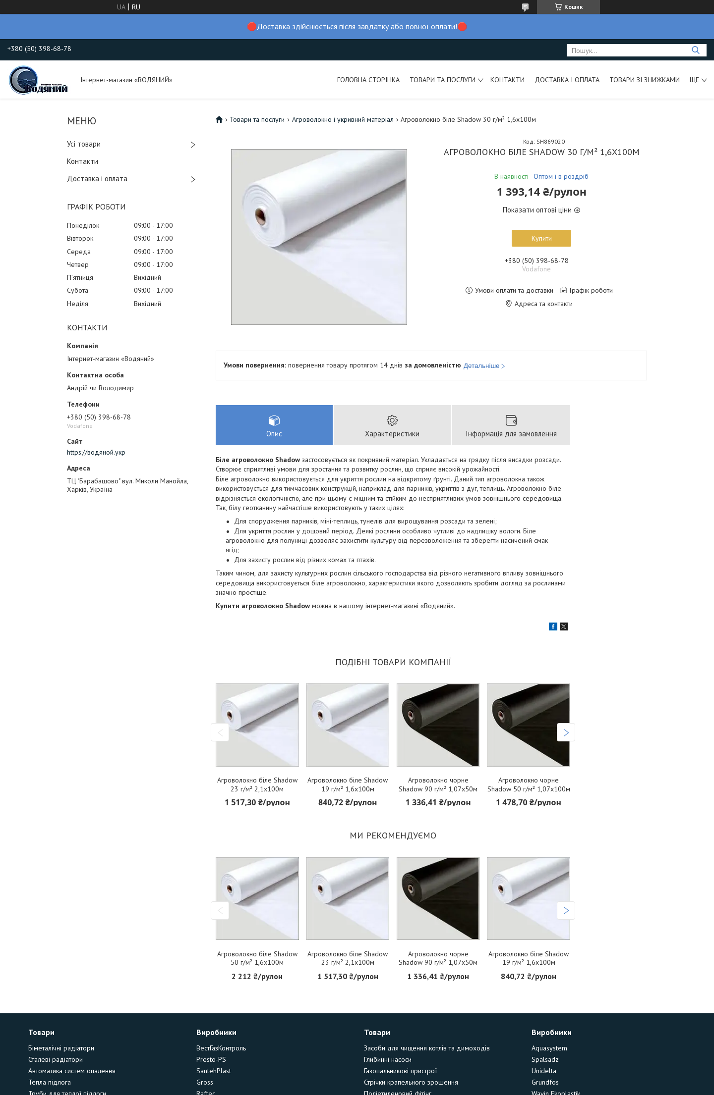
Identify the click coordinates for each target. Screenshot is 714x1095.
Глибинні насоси (388, 1059)
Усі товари (84, 144)
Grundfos (545, 1082)
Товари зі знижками (644, 79)
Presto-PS (211, 1059)
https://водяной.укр (96, 452)
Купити (542, 238)
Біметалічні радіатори (61, 1047)
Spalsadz (545, 1059)
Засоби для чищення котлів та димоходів (427, 1047)
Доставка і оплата (567, 79)
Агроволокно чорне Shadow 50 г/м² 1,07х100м (528, 784)
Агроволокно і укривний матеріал (343, 119)
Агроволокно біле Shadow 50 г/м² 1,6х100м (257, 958)
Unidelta (544, 1070)
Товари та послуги (443, 79)
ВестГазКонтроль (221, 1047)
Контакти (507, 79)
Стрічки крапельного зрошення (411, 1082)
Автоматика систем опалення (72, 1070)
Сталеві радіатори (55, 1059)
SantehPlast (213, 1070)
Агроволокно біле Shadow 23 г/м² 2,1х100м (257, 784)
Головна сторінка (368, 79)
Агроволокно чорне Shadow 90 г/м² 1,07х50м (438, 784)
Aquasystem (549, 1047)
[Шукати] (695, 50)
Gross (204, 1082)
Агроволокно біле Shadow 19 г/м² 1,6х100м (347, 784)
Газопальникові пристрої (400, 1070)
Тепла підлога (49, 1082)
